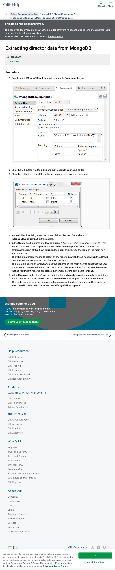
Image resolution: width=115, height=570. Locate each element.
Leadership (14, 501)
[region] (57, 559)
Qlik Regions (14, 482)
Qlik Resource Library (19, 378)
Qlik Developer (16, 361)
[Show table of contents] (6, 14)
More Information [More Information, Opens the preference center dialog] (95, 562)
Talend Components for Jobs (24, 14)
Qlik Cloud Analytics (18, 419)
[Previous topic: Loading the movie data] (29, 335)
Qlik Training (14, 365)
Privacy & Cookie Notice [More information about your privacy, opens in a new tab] (55, 566)
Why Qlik (12, 447)
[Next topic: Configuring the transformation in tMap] (86, 335)
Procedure (14, 61)
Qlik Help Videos (17, 357)
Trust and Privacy (17, 456)
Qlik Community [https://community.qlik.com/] (77, 547)
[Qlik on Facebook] (104, 547)
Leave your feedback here (23, 321)
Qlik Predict (14, 428)
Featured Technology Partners (24, 473)
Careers (12, 522)
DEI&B (11, 509)
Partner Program (16, 518)
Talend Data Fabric (18, 407)
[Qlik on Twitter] (92, 547)
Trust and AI (14, 460)
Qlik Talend (14, 398)
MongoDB (46, 14)
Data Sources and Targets (22, 477)
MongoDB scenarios (63, 14)
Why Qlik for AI (15, 464)
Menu (110, 6)
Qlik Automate (15, 432)
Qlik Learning (15, 370)
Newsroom (14, 527)
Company (13, 496)
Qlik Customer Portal (19, 374)
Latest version (55, 36)
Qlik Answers (15, 424)
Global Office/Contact (19, 531)
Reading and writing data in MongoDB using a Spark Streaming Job (41, 18)
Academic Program (18, 514)
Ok (95, 555)
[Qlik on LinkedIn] (98, 547)
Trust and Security (17, 451)
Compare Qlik (15, 469)
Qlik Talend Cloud (17, 402)
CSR (10, 505)
